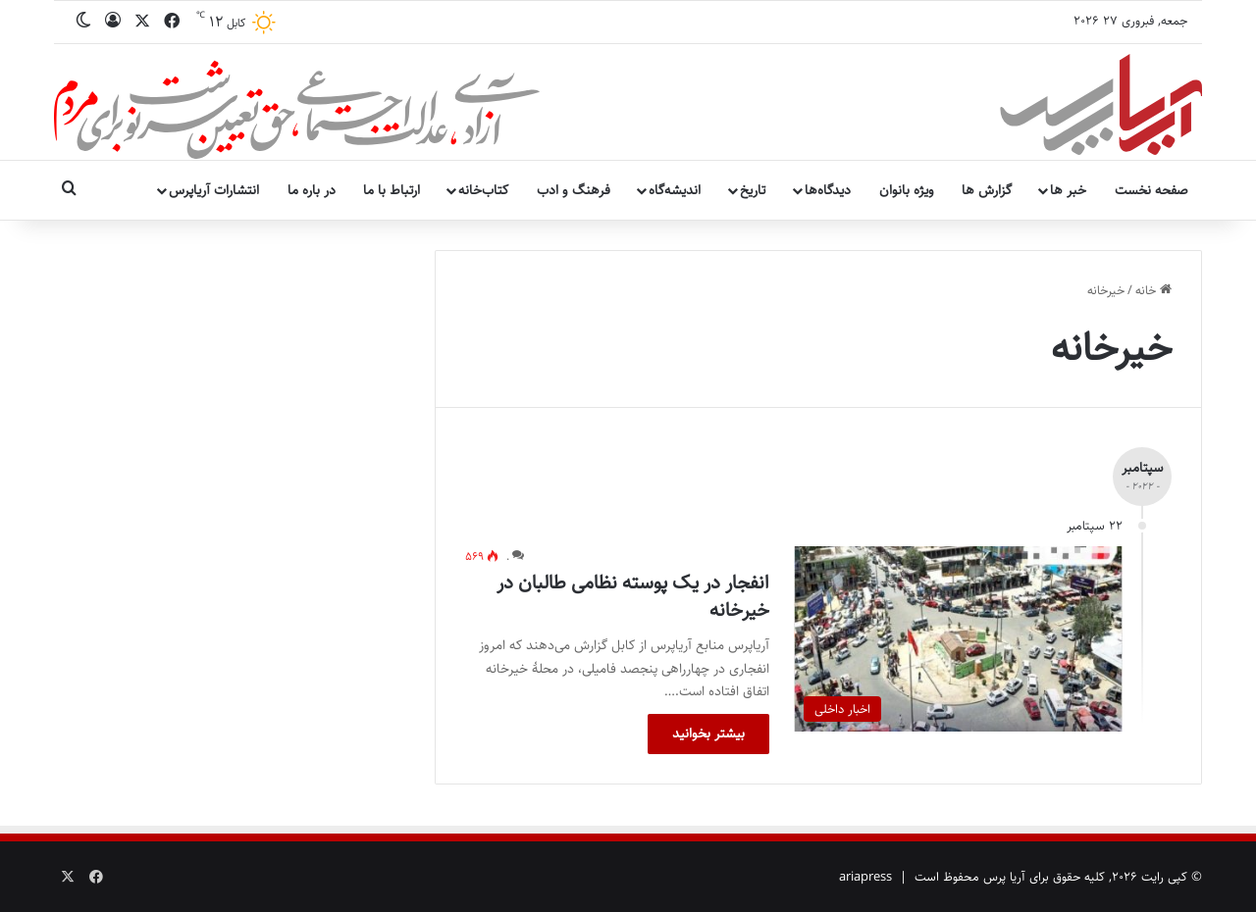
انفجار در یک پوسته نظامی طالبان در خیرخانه (633, 597)
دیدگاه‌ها (828, 190)
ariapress (865, 877)
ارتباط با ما (391, 190)
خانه (1153, 290)
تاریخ (752, 190)
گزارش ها (987, 190)
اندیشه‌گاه (675, 190)
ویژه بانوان (906, 190)
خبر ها (1068, 190)
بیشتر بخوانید (708, 733)
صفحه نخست (1151, 190)
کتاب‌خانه (483, 190)
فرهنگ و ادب (573, 190)
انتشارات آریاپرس (214, 190)
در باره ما (312, 190)
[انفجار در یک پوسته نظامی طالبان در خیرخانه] (958, 639)
